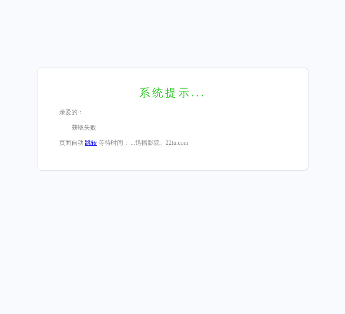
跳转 (91, 143)
